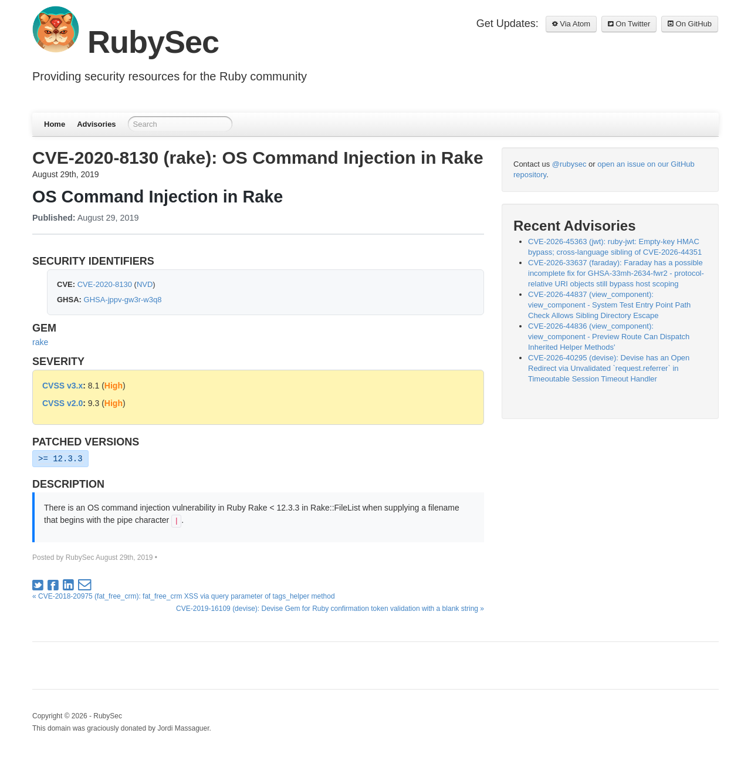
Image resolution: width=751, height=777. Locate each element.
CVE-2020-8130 (104, 284)
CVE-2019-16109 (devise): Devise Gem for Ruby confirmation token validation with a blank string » (330, 608)
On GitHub (690, 23)
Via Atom (571, 23)
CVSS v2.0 (62, 403)
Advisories (96, 124)
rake (40, 342)
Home (54, 124)
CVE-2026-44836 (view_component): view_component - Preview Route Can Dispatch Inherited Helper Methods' (608, 337)
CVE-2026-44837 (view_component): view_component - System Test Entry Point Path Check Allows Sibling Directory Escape (609, 305)
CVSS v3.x (62, 385)
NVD (145, 284)
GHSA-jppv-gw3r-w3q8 (123, 299)
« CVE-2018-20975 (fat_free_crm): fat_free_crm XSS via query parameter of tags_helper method (183, 596)
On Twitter (629, 23)
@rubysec (569, 164)
